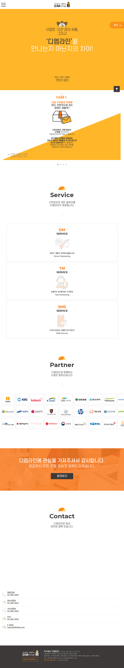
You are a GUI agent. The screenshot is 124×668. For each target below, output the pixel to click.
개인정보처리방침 (49, 660)
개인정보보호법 (63, 660)
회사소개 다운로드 (30, 659)
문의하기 (62, 476)
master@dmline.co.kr (16, 627)
